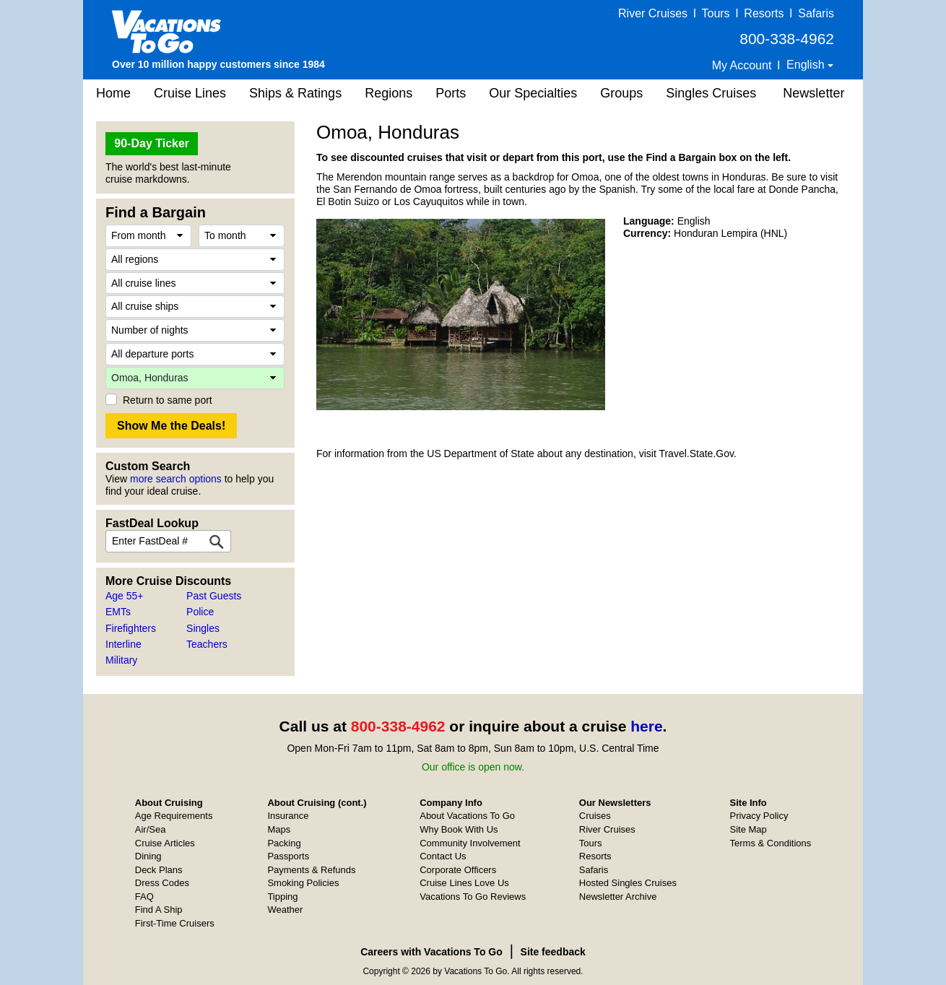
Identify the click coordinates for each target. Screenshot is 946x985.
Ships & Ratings (295, 93)
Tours (715, 13)
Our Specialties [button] (533, 93)
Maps (278, 829)
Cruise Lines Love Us (464, 882)
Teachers (206, 644)
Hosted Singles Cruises (628, 882)
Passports (288, 856)
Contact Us (443, 856)
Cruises (595, 815)
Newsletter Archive (618, 896)
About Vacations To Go (467, 815)
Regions (388, 93)
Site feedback (553, 952)
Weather (285, 909)
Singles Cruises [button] (711, 93)
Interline (123, 644)
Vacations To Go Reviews (473, 896)
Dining (148, 856)
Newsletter (813, 93)
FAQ (144, 896)
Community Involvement (470, 843)
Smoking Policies (303, 882)
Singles (203, 628)
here (646, 726)
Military (121, 660)
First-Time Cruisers (174, 923)
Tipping (282, 896)
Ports (450, 93)
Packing (283, 843)
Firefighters (130, 628)
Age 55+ (124, 596)
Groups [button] (621, 93)
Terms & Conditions (771, 843)
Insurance (287, 815)
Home (113, 93)
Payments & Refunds (311, 869)
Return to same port (167, 400)
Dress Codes (162, 882)
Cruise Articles (165, 843)
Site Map (748, 829)
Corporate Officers (458, 869)
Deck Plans (159, 869)
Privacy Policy (759, 815)
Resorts (764, 13)
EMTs (118, 611)
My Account (742, 65)
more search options (176, 479)
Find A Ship (159, 909)
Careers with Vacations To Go (431, 952)
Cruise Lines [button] (190, 93)
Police (200, 611)
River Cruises (652, 13)
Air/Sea (150, 829)
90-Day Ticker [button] (151, 143)
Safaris (816, 13)
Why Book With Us (459, 829)
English (807, 64)
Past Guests (213, 596)
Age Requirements (174, 815)
